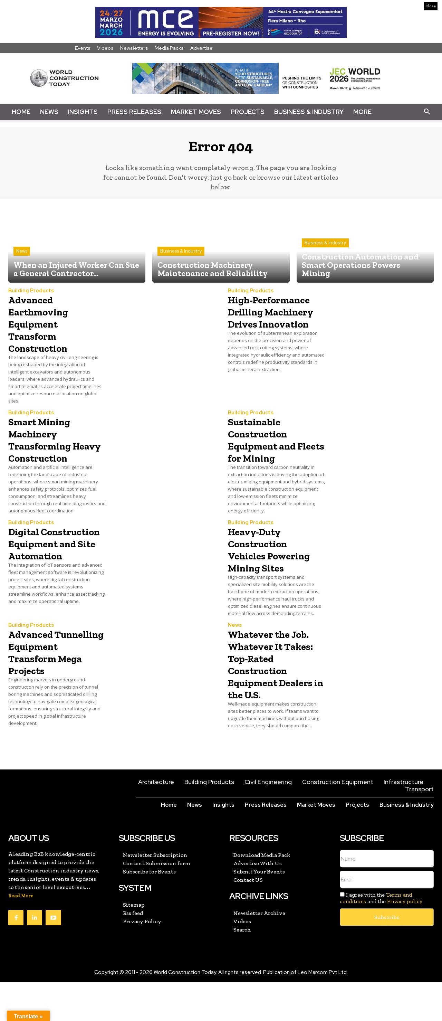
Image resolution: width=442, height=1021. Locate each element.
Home (21, 112)
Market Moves (196, 112)
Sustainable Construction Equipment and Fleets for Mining (274, 443)
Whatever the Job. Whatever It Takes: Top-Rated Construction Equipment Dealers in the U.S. (276, 692)
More (362, 112)
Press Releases (134, 112)
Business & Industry (309, 112)
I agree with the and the (381, 936)
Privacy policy (404, 940)
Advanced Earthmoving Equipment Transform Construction (44, 327)
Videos (105, 48)
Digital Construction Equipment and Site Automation (53, 565)
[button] (427, 112)
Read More (20, 934)
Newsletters (134, 48)
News (49, 112)
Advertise (201, 48)
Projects (248, 112)
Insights (83, 112)
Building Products (31, 295)
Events (82, 48)
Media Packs (169, 48)
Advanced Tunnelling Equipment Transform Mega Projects (53, 686)
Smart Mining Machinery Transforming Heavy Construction (47, 449)
